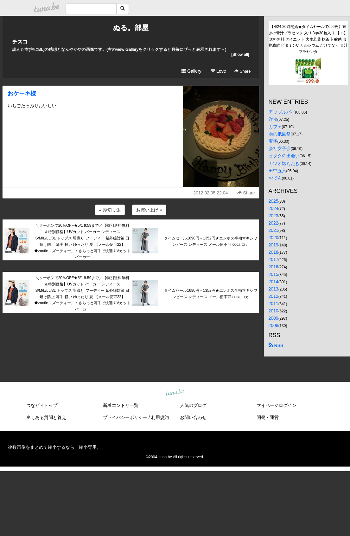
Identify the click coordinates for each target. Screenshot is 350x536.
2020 (273, 237)
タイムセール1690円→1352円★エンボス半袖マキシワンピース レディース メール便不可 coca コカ (210, 241)
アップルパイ (282, 111)
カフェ (275, 126)
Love (218, 71)
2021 (273, 230)
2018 (273, 252)
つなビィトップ (41, 405)
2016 (273, 266)
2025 (273, 201)
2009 (273, 318)
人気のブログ (193, 405)
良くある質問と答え (46, 417)
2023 (273, 215)
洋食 (273, 119)
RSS (276, 345)
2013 (273, 288)
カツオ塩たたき (284, 163)
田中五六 (277, 170)
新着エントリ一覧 (120, 405)
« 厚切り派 (110, 209)
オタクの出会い (284, 155)
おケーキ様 (22, 93)
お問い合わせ (193, 417)
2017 (273, 259)
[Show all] (240, 54)
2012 (273, 296)
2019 (273, 244)
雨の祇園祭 (280, 133)
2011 (273, 303)
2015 (273, 274)
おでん (275, 177)
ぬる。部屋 (131, 28)
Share (242, 71)
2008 (273, 325)
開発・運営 (268, 417)
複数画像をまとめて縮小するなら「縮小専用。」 (56, 447)
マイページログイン (276, 405)
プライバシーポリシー (125, 417)
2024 (273, 208)
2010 (273, 310)
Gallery (191, 71)
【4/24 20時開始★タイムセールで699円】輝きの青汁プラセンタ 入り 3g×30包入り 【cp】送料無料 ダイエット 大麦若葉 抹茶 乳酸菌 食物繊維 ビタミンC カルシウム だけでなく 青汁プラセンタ (308, 39)
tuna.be (175, 392)
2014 (273, 281)
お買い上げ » (149, 209)
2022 (273, 223)
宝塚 (273, 141)
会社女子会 (280, 148)
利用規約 (160, 417)
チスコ (20, 41)
